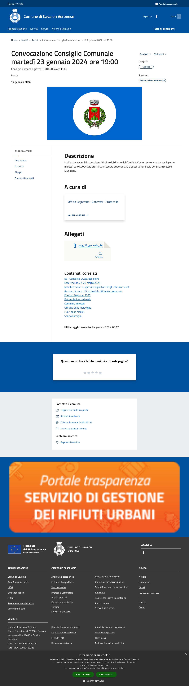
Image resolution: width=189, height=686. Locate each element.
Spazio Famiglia (73, 316)
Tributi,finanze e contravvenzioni (111, 587)
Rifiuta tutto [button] (106, 674)
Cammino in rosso (74, 303)
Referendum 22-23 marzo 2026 (82, 283)
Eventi (142, 607)
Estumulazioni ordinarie (77, 299)
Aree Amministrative (18, 582)
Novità (24, 40)
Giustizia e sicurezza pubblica (109, 582)
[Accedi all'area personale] (166, 3)
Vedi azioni (161, 54)
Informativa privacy (105, 632)
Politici (11, 598)
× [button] (186, 654)
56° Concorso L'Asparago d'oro (81, 279)
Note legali (100, 638)
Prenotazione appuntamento (65, 627)
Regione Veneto (15, 4)
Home (14, 40)
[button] (94, 681)
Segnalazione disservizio (63, 632)
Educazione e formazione (107, 576)
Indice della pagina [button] (23, 150)
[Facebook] (151, 16)
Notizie (142, 576)
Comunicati (144, 582)
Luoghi (142, 602)
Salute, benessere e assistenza (110, 598)
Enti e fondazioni (16, 592)
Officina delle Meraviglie (77, 308)
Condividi (146, 54)
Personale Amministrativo (21, 603)
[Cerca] (177, 16)
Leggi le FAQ (57, 638)
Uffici (10, 587)
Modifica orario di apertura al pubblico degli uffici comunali (96, 287)
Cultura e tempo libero (62, 582)
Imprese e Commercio (62, 592)
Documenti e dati (16, 608)
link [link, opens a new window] (122, 668)
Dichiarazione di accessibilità (109, 643)
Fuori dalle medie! (74, 312)
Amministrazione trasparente (110, 627)
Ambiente (100, 592)
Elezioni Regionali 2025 (77, 295)
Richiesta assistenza (61, 643)
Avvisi (35, 40)
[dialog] (94, 668)
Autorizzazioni (102, 603)
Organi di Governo (17, 576)
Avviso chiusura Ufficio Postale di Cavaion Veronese (93, 291)
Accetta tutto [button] (83, 674)
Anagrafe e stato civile (62, 576)
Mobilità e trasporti (61, 611)
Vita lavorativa (58, 587)
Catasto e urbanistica (62, 602)
